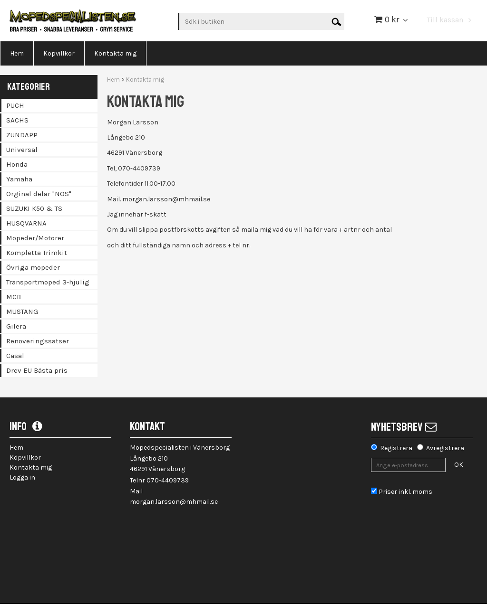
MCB (13, 297)
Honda (17, 164)
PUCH (15, 105)
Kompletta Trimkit (36, 252)
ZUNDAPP (22, 135)
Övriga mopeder (33, 267)
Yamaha (19, 179)
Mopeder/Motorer (35, 238)
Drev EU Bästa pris (37, 370)
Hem (113, 79)
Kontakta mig (145, 79)
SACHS (17, 120)
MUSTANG (22, 311)
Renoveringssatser (37, 341)
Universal (22, 149)
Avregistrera (445, 448)
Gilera (16, 326)
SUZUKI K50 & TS (34, 208)
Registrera (396, 448)
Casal (15, 355)
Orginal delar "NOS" (38, 193)
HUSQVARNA (26, 223)
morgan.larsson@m (153, 199)
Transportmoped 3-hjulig (47, 282)
